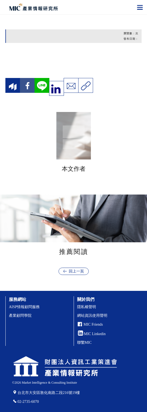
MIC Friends (93, 324)
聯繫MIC (84, 343)
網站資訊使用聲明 (92, 316)
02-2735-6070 (28, 402)
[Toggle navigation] (140, 7)
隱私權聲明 (86, 307)
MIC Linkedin (92, 334)
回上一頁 (76, 271)
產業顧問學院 (20, 316)
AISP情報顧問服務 (24, 307)
